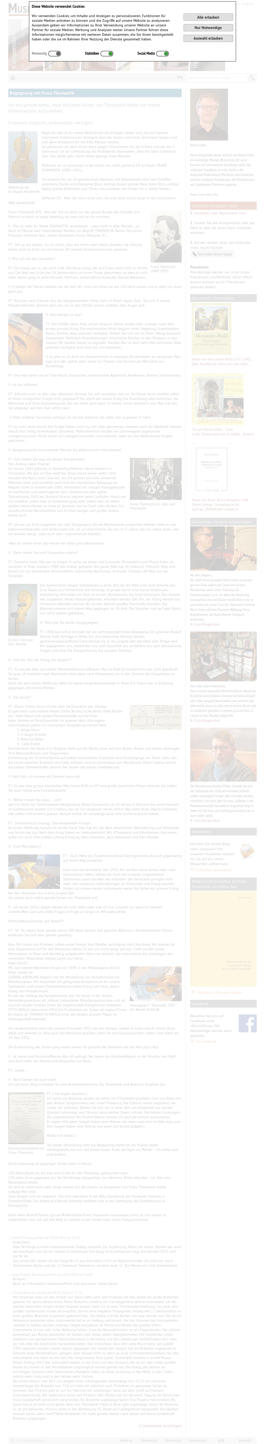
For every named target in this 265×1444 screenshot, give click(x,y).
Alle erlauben (208, 17)
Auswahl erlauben (208, 38)
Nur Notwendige (208, 27)
